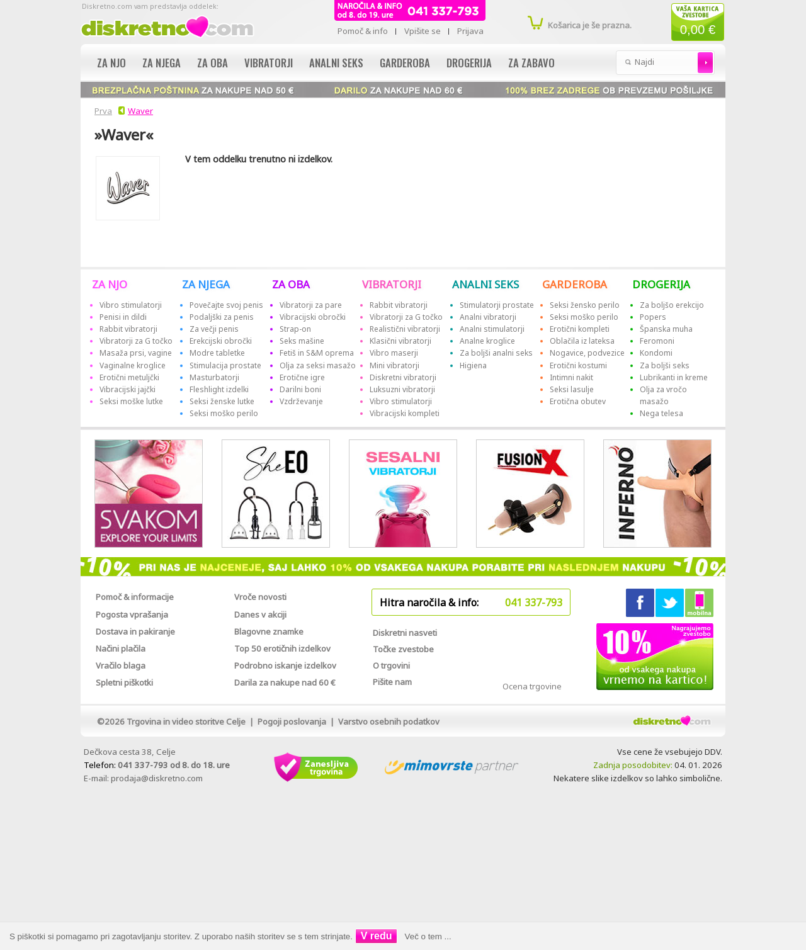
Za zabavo (531, 63)
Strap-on (295, 329)
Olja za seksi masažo (318, 365)
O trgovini (391, 665)
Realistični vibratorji (405, 329)
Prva (101, 110)
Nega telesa (661, 413)
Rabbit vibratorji (128, 329)
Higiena (473, 365)
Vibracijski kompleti (405, 413)
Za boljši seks (665, 365)
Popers (653, 317)
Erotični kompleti (580, 329)
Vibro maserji (394, 353)
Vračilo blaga (120, 665)
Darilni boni (300, 389)
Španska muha (666, 329)
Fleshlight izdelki (219, 389)
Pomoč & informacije (135, 596)
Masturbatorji (214, 377)
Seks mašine (302, 341)
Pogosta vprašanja (132, 614)
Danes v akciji (260, 614)
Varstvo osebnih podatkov (389, 721)
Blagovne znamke (269, 631)
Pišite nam (392, 681)
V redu (376, 935)
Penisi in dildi (123, 317)
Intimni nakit (571, 377)
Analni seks (336, 63)
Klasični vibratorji (400, 341)
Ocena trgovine (532, 686)
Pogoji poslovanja (292, 721)
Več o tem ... (428, 936)
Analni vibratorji (488, 317)
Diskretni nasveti (405, 632)
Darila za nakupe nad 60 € (285, 682)
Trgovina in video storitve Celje (186, 721)
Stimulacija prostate (225, 365)
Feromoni (657, 341)
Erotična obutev (578, 401)
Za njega (161, 63)
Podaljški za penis (222, 317)
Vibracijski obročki (313, 317)
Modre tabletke (217, 353)
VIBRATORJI (391, 284)
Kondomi (656, 353)
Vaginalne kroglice (132, 365)
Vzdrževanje (301, 401)
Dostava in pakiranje (135, 631)
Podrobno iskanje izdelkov (285, 665)
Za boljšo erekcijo (672, 305)
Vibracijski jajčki (127, 389)
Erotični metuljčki (129, 377)
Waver (140, 110)
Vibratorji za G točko (136, 341)
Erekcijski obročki (221, 341)
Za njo (111, 63)
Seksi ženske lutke (222, 401)
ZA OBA (291, 284)
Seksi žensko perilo (585, 305)
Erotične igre (302, 377)
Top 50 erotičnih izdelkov (282, 648)
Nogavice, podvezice (587, 353)
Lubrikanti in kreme (674, 377)
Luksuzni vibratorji (402, 389)
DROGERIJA (661, 284)
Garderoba (405, 63)
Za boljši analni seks (496, 353)
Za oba (212, 63)
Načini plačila (120, 648)
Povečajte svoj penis (226, 305)
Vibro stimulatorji (130, 305)
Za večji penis (214, 329)
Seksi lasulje (572, 389)
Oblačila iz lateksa (582, 341)
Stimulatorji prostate (497, 305)
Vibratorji (268, 63)
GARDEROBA (574, 284)
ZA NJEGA (206, 284)
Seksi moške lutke (131, 401)
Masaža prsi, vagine (135, 353)
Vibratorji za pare (311, 305)
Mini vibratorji (394, 365)
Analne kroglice (487, 341)
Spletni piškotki (124, 682)
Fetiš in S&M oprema (317, 353)
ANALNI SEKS (485, 284)
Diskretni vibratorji (403, 377)
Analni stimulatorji (492, 329)
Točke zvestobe (403, 649)
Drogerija (469, 63)
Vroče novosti (260, 596)
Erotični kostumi (578, 365)
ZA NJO (109, 284)
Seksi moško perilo (224, 413)
